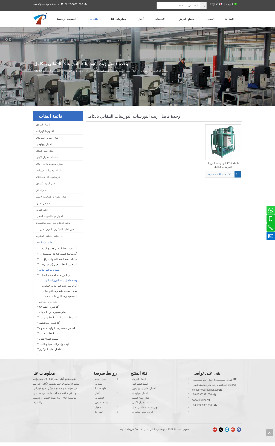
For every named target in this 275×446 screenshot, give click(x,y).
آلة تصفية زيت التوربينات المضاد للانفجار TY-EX (58, 296)
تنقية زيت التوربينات (49, 269)
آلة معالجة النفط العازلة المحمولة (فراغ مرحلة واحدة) (57, 253)
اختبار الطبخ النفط (45, 150)
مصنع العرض (101, 402)
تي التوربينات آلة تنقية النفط (56, 275)
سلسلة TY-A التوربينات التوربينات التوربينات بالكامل (223, 165)
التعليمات (100, 397)
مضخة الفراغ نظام (48, 338)
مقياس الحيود (43, 203)
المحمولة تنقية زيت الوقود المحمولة (57, 328)
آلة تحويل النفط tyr (49, 306)
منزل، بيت (100, 379)
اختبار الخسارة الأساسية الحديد (52, 196)
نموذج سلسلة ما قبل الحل (49, 163)
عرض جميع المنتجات (142, 411)
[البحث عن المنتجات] (178, 5)
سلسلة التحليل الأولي (47, 157)
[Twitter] (221, 429)
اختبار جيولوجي (44, 144)
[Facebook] (239, 429)
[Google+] (233, 429)
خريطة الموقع (127, 429)
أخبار (97, 393)
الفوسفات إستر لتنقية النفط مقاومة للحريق (57, 317)
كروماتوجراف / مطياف (48, 177)
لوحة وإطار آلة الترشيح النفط (54, 344)
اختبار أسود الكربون (46, 183)
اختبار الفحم (42, 190)
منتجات (99, 383)
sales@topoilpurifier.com (46, 4)
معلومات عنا (101, 388)
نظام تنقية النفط (44, 242)
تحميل (98, 407)
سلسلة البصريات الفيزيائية (49, 170)
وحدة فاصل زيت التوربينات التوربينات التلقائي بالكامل (58, 280)
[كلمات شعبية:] (203, 5)
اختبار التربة (42, 209)
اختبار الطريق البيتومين (48, 137)
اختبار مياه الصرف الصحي (49, 216)
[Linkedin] (227, 429)
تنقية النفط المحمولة (49, 333)
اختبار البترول (43, 124)
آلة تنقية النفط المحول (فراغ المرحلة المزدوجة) (57, 248)
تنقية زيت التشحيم (48, 301)
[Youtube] (215, 429)
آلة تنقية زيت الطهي (49, 322)
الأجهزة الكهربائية (45, 131)
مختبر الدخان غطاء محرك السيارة (53, 222)
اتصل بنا (99, 411)
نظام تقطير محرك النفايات (52, 312)
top (269, 432)
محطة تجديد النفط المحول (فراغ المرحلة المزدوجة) (57, 259)
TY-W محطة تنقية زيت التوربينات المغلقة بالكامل (58, 291)
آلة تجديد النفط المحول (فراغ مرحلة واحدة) (57, 264)
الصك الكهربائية (140, 383)
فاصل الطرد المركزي (50, 349)
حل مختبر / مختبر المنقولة (49, 236)
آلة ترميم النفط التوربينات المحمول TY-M (58, 285)
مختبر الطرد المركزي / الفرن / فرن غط (55, 229)
